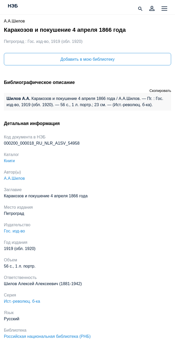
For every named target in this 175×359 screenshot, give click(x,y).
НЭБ (13, 6)
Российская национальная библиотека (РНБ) (47, 336)
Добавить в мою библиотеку (87, 59)
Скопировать (160, 91)
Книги (9, 161)
